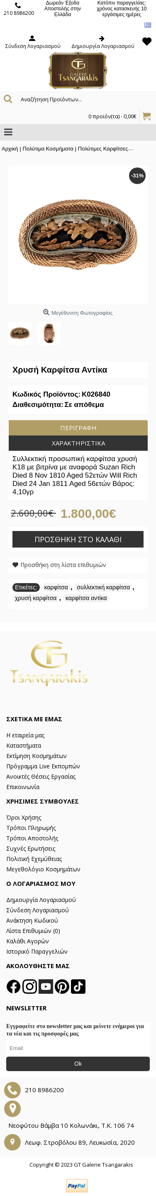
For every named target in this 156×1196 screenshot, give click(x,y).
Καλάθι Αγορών (27, 941)
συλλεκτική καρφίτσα (103, 587)
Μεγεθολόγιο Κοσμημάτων (43, 869)
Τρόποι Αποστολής (32, 838)
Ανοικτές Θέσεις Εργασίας (41, 776)
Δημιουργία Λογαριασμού (41, 900)
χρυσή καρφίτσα (35, 598)
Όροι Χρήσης (23, 817)
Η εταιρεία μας (25, 735)
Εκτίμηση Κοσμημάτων (36, 756)
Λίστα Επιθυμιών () (33, 931)
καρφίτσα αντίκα (86, 598)
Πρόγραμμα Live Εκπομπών (43, 766)
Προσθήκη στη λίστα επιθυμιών (63, 565)
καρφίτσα (56, 587)
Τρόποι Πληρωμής (31, 828)
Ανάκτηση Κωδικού (32, 920)
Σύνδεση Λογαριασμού (37, 910)
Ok (78, 1063)
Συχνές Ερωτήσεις (30, 848)
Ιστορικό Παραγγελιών (37, 951)
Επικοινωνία (22, 787)
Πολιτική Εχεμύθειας (34, 859)
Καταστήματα (23, 745)
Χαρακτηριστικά (78, 443)
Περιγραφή (78, 427)
